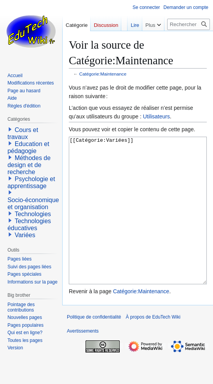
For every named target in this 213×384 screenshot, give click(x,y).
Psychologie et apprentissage (31, 182)
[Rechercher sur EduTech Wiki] (188, 24)
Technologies (33, 214)
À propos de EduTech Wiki (153, 346)
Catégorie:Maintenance (103, 73)
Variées (25, 235)
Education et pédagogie (28, 147)
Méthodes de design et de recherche (29, 165)
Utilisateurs (156, 116)
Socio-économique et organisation (33, 203)
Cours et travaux (22, 133)
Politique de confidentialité (94, 346)
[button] (10, 129)
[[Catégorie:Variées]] (138, 225)
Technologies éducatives (29, 224)
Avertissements (83, 360)
